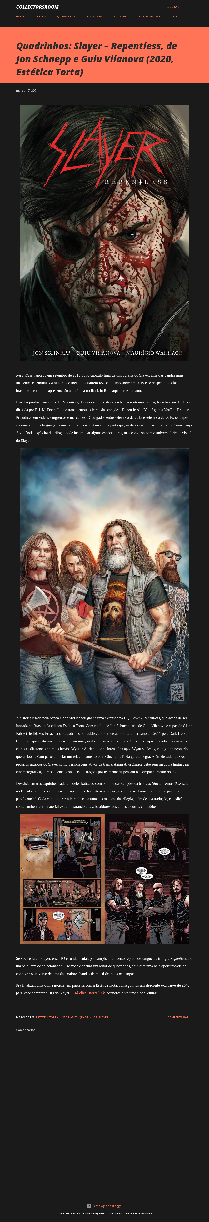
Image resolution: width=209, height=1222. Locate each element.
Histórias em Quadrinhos (78, 1017)
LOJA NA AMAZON (149, 16)
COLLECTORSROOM (37, 7)
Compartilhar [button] (178, 1017)
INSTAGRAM (94, 16)
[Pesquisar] (172, 7)
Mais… (177, 16)
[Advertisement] (104, 1160)
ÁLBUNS (41, 16)
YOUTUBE (120, 16)
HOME (20, 16)
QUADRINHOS (66, 16)
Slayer (103, 1017)
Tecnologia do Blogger (104, 1206)
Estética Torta (47, 1017)
